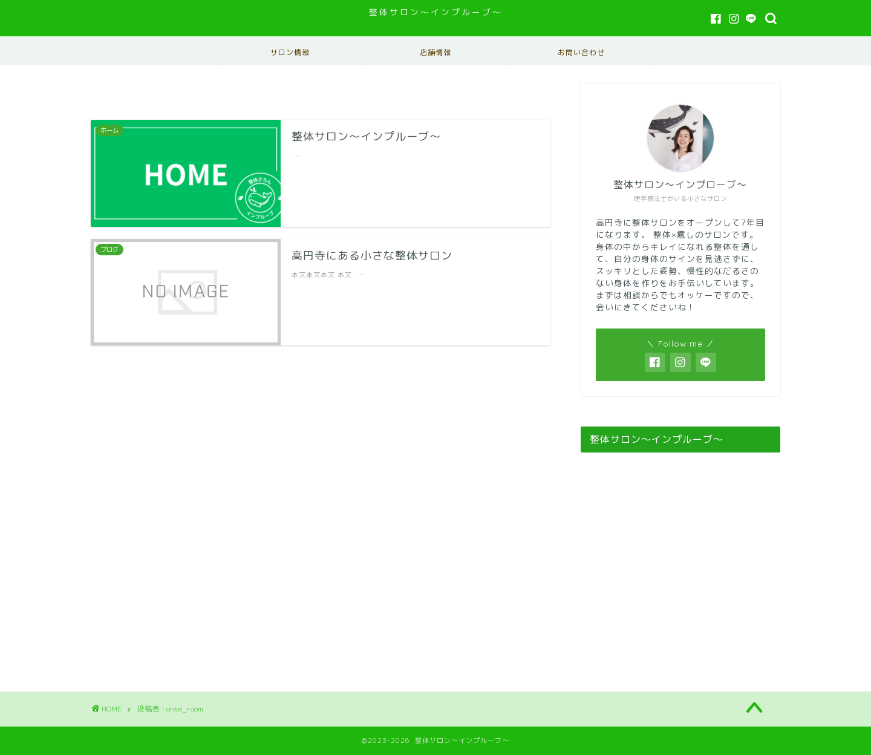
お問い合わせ (581, 52)
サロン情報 (290, 52)
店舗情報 (435, 52)
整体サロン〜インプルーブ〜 (436, 12)
